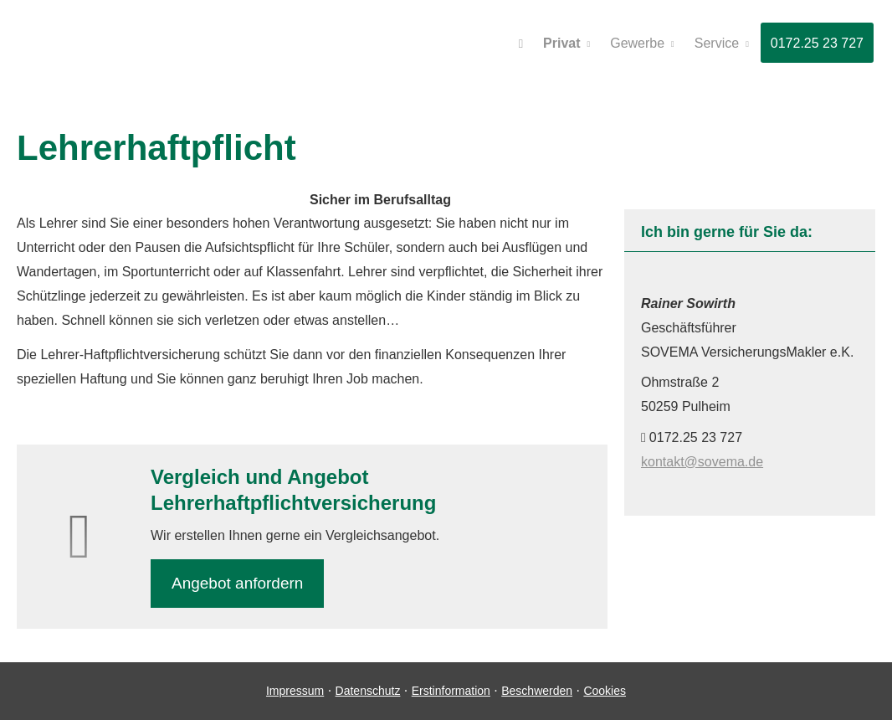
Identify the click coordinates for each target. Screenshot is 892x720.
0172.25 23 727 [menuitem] (817, 43)
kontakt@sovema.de (702, 462)
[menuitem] (521, 43)
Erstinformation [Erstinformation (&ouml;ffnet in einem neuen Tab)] (451, 690)
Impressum (295, 690)
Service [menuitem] (717, 43)
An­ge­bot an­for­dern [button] (237, 583)
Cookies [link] (604, 690)
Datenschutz (368, 690)
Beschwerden (536, 690)
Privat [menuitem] (561, 43)
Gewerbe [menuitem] (637, 43)
